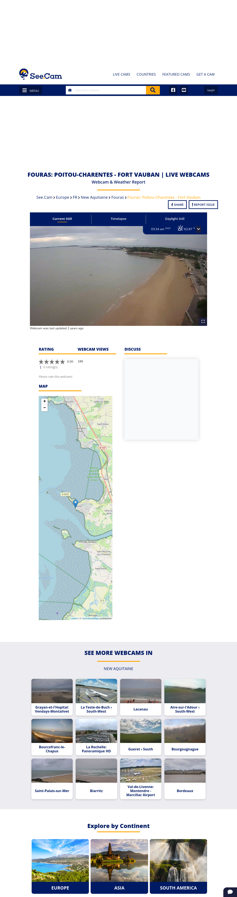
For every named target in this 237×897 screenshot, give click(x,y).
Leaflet (74, 610)
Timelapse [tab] (119, 218)
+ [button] (44, 393)
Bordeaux (179, 780)
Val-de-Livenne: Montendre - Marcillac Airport (138, 780)
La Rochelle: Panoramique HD (98, 740)
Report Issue (203, 205)
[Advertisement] (118, 32)
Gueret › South (138, 740)
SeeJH (211, 90)
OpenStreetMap (90, 610)
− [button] (44, 399)
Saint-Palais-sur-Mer (57, 780)
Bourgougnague (179, 740)
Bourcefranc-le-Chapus (58, 740)
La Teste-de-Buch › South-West (98, 701)
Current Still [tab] (67, 218)
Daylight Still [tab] (169, 218)
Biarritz (98, 780)
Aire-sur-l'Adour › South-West (179, 701)
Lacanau (139, 701)
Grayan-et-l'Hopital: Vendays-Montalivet (57, 701)
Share (177, 205)
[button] (191, 229)
